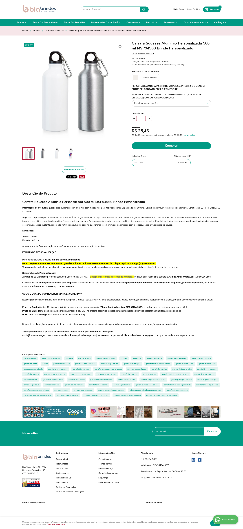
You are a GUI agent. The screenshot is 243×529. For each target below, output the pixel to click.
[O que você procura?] (144, 9)
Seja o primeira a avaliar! (143, 54)
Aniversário (169, 22)
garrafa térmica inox (81, 369)
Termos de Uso (105, 464)
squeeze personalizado (136, 369)
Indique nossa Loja (64, 478)
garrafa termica (30, 358)
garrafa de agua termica (201, 358)
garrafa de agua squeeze (53, 379)
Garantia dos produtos (108, 473)
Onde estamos (62, 473)
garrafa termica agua (132, 364)
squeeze (69, 358)
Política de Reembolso (66, 487)
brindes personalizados (105, 358)
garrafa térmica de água (206, 369)
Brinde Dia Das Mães (74, 22)
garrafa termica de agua (57, 369)
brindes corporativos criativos (153, 379)
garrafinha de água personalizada (175, 374)
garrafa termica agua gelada (147, 385)
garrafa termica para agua (54, 374)
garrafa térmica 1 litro (184, 364)
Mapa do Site (62, 469)
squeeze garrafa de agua (207, 379)
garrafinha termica (159, 369)
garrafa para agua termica (181, 379)
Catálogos (219, 22)
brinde (45, 364)
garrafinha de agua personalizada (37, 395)
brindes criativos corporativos (96, 395)
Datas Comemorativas (194, 22)
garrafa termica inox (61, 364)
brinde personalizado (126, 379)
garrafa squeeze (30, 364)
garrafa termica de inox (98, 385)
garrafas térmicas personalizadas (108, 369)
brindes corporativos (109, 364)
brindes (124, 358)
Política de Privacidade (108, 483)
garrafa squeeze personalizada (36, 390)
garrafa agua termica (121, 385)
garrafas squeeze (61, 390)
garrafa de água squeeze (204, 374)
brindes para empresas (83, 390)
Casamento (132, 22)
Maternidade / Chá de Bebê (104, 22)
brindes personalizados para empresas (145, 390)
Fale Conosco (62, 464)
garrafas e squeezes (76, 379)
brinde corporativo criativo (67, 395)
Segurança (103, 478)
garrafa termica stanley (51, 358)
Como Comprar (105, 459)
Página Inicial (62, 459)
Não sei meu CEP (182, 156)
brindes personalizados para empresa (161, 395)
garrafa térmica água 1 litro (207, 385)
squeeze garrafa (149, 374)
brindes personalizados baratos (111, 390)
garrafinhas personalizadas (101, 379)
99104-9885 (149, 459)
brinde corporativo (31, 385)
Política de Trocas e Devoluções (70, 492)
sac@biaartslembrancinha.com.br (157, 477)
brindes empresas (52, 385)
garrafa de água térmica (182, 369)
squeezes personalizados (81, 374)
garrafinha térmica (31, 374)
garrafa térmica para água (177, 390)
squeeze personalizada (33, 369)
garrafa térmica (84, 358)
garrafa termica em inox (106, 374)
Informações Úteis (107, 453)
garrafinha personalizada (85, 364)
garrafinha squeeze (129, 374)
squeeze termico (30, 379)
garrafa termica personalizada (158, 364)
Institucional (62, 453)
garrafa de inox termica (74, 385)
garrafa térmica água (207, 364)
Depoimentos (62, 483)
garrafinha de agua (154, 358)
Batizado (150, 22)
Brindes (20, 22)
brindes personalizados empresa (127, 395)
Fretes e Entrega (105, 469)
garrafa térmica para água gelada (177, 385)
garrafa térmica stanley (177, 358)
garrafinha (137, 358)
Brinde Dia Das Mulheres (45, 22)
